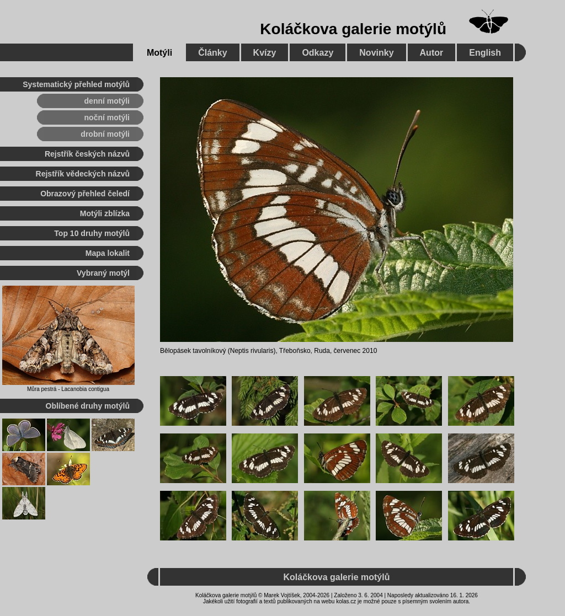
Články (212, 52)
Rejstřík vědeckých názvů (83, 173)
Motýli (159, 52)
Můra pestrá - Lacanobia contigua (68, 389)
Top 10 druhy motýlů (92, 233)
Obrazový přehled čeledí (85, 193)
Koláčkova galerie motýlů (353, 29)
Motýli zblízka (105, 213)
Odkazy (317, 52)
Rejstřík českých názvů (87, 153)
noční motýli (107, 117)
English (485, 52)
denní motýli (107, 101)
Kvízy (264, 52)
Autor (432, 52)
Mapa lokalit (108, 253)
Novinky (376, 52)
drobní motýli (105, 134)
